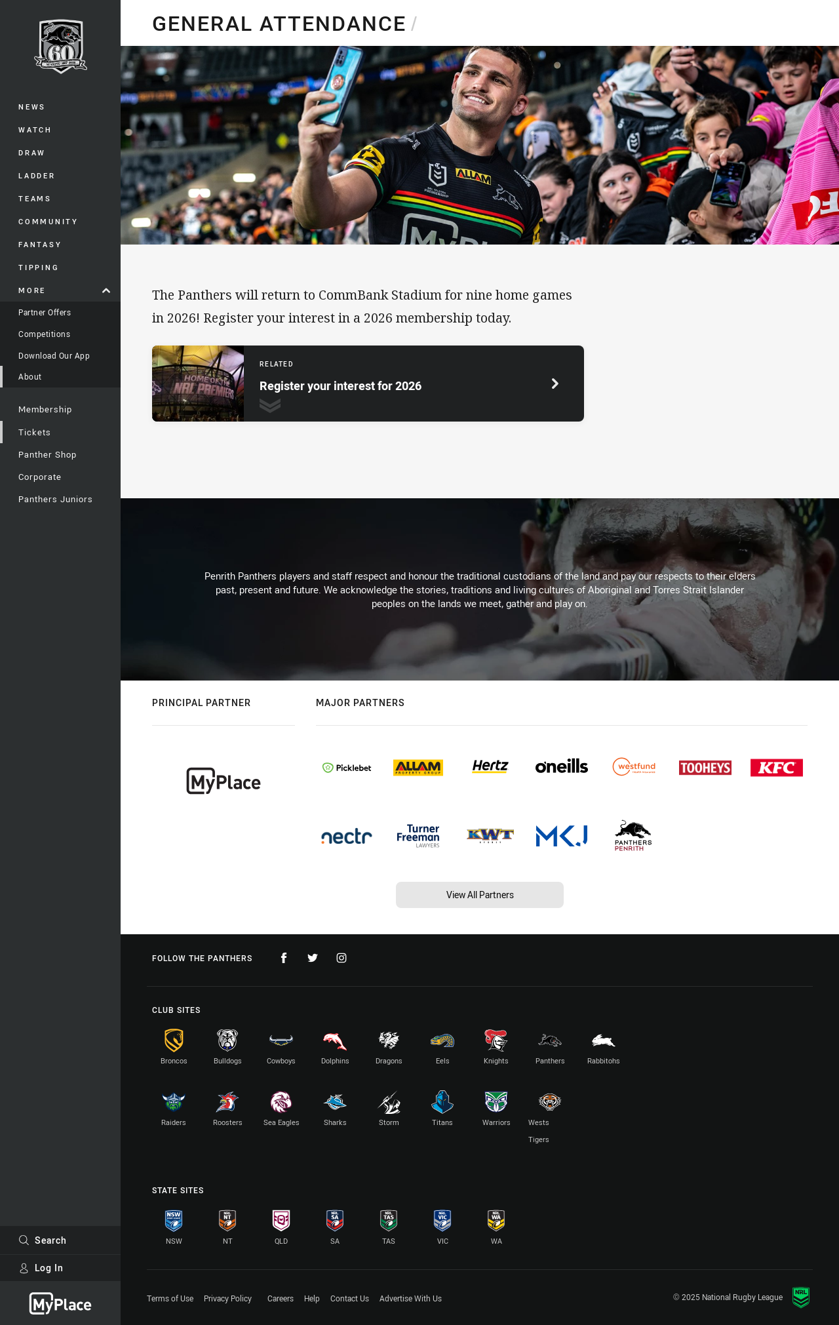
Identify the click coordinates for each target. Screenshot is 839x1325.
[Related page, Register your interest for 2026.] (368, 384)
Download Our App (54, 355)
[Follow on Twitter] (312, 958)
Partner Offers (44, 312)
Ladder (37, 175)
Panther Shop (47, 454)
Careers (280, 1298)
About (30, 376)
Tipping (38, 267)
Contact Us (349, 1298)
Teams (35, 198)
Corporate (40, 477)
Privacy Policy (228, 1298)
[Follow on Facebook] (284, 958)
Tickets (34, 432)
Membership (45, 409)
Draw (32, 152)
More (64, 290)
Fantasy (40, 244)
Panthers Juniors (55, 499)
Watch (35, 129)
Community (48, 221)
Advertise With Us (411, 1298)
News (32, 106)
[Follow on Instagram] (341, 958)
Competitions (44, 333)
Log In (41, 1267)
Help (312, 1298)
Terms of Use (170, 1298)
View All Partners (480, 894)
